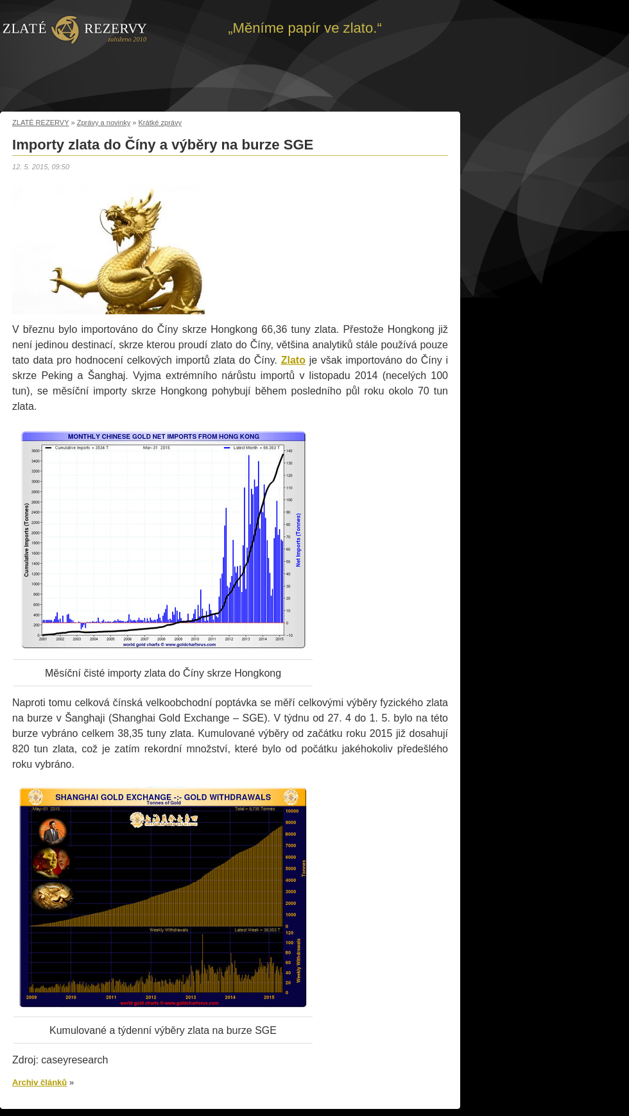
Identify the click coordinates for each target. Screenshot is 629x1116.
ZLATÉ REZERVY (40, 122)
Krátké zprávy (160, 122)
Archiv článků (39, 1082)
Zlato (293, 360)
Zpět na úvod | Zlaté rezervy (75, 29)
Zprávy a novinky (104, 122)
